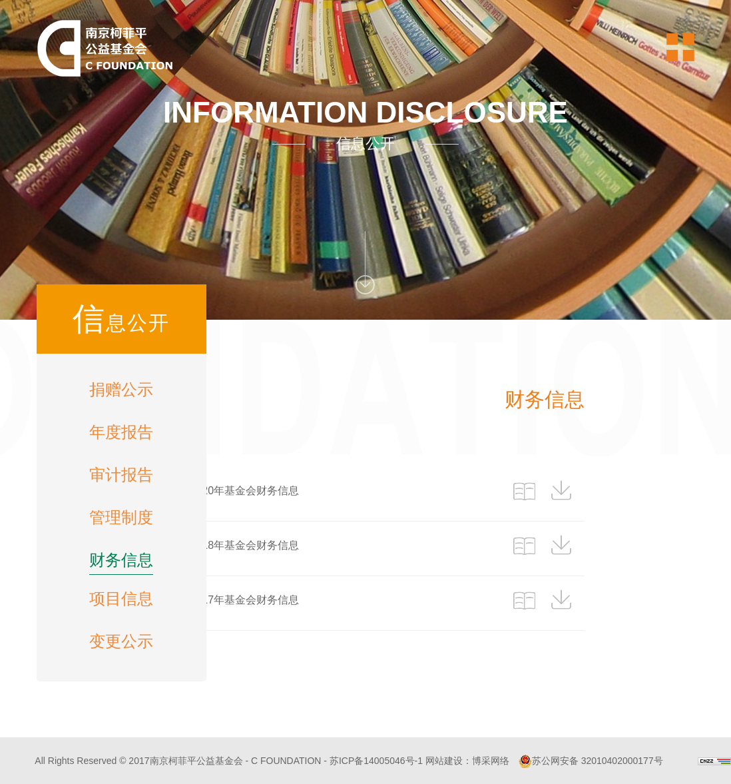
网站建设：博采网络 (467, 760)
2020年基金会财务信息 (244, 490)
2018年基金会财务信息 (244, 545)
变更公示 (121, 641)
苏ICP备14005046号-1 (376, 760)
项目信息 (121, 598)
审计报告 (121, 475)
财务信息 (121, 560)
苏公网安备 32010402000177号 (591, 760)
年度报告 (121, 432)
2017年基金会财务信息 (244, 599)
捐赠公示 (121, 389)
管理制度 (121, 517)
